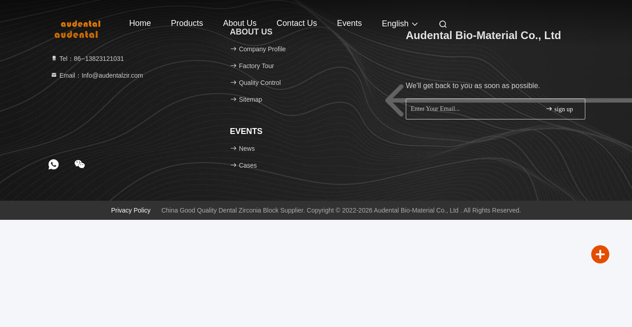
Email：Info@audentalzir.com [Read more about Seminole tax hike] (96, 75)
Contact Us (297, 23)
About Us (240, 23)
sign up (559, 109)
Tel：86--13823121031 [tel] (87, 58)
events (349, 23)
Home (140, 23)
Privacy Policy (131, 210)
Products (187, 23)
